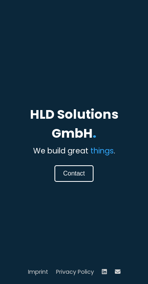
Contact (74, 173)
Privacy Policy (75, 272)
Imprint (38, 272)
